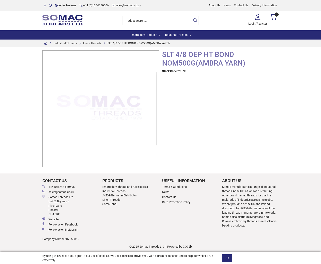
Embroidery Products (143, 34)
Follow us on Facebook (60, 224)
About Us (214, 5)
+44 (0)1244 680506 (58, 186)
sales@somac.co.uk (126, 5)
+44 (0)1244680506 (94, 5)
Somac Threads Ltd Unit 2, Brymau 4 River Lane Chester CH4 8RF (57, 205)
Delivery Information (264, 5)
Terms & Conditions (174, 186)
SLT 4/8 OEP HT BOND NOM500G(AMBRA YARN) (138, 43)
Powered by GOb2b (179, 246)
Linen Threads (92, 43)
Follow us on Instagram (60, 229)
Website (50, 219)
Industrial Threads (176, 34)
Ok (227, 258)
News (227, 5)
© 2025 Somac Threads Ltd (146, 246)
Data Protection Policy (176, 202)
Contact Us (241, 5)
